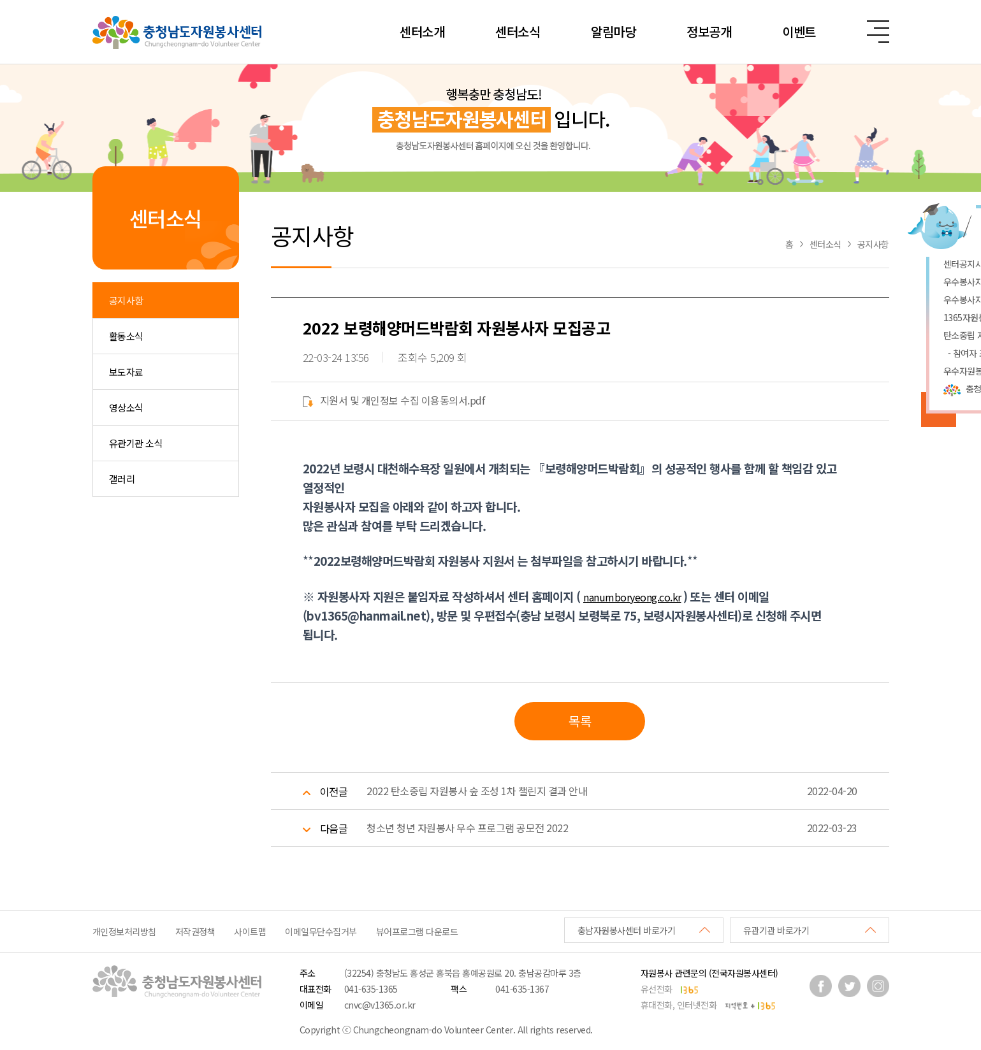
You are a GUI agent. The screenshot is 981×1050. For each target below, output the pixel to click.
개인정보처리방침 (124, 931)
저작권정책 (195, 931)
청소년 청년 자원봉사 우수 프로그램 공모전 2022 (467, 828)
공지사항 (126, 300)
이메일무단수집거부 (321, 931)
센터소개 (422, 31)
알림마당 (613, 31)
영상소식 (126, 407)
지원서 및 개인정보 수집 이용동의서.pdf (394, 400)
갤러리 (122, 478)
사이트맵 (250, 931)
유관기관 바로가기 (776, 930)
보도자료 (126, 371)
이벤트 (799, 31)
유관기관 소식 (136, 443)
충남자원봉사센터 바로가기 (627, 930)
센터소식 (517, 31)
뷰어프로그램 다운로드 (417, 931)
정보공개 (709, 31)
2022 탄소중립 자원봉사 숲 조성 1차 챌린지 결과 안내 (477, 791)
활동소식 (126, 336)
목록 (580, 721)
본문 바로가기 (0, 0)
